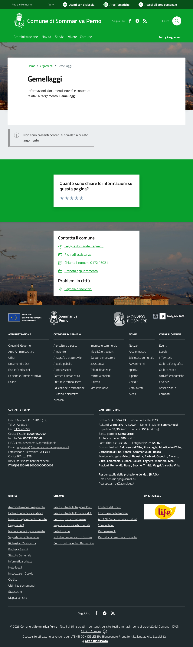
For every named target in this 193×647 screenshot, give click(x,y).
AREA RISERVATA (94, 641)
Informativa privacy (20, 561)
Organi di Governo (19, 345)
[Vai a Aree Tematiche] (116, 4)
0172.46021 (21, 424)
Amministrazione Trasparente (26, 507)
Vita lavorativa (99, 387)
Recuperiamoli (107, 531)
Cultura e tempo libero (67, 381)
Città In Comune (91, 631)
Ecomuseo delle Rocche (113, 513)
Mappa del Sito (17, 597)
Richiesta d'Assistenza (22, 543)
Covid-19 (134, 381)
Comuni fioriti (106, 525)
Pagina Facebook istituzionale (72, 525)
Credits (12, 579)
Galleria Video (167, 369)
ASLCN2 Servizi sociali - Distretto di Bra (123, 519)
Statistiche (15, 591)
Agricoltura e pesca (65, 345)
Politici (12, 381)
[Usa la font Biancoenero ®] (78, 4)
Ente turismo (62, 531)
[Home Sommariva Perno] (59, 21)
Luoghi (163, 351)
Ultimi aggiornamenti (21, 585)
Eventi (163, 345)
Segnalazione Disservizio (23, 537)
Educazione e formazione (69, 387)
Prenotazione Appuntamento (26, 531)
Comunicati (136, 387)
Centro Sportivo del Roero (70, 519)
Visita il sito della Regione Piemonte (76, 507)
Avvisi (132, 394)
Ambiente (60, 351)
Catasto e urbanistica (67, 375)
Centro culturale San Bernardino (74, 543)
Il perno (133, 375)
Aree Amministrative (21, 351)
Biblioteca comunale (141, 357)
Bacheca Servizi (18, 549)
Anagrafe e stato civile (68, 357)
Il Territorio (165, 357)
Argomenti (46, 66)
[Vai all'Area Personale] (157, 4)
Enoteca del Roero (109, 507)
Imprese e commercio (103, 345)
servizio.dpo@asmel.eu (121, 479)
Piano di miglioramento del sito (27, 519)
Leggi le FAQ (16, 525)
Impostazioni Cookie (20, 573)
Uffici (11, 357)
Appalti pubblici (63, 363)
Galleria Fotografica (171, 363)
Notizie (133, 345)
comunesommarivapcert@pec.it (36, 442)
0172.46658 (22, 429)
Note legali (15, 567)
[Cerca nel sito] (176, 20)
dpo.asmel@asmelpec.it (119, 483)
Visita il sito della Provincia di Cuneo (76, 513)
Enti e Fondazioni (19, 369)
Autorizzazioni (62, 369)
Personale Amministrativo (24, 375)
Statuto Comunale (19, 555)
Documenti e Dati (19, 363)
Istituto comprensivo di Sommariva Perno (79, 537)
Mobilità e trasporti (102, 351)
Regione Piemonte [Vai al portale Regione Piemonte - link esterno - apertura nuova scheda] (22, 4)
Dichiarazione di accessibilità (25, 513)
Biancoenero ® (111, 636)
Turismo (95, 381)
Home (31, 66)
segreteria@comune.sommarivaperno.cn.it (43, 447)
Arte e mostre (137, 351)
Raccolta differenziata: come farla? (119, 537)
